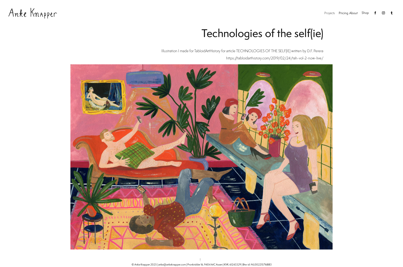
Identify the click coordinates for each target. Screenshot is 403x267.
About (353, 13)
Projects (329, 13)
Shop (365, 13)
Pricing (343, 13)
